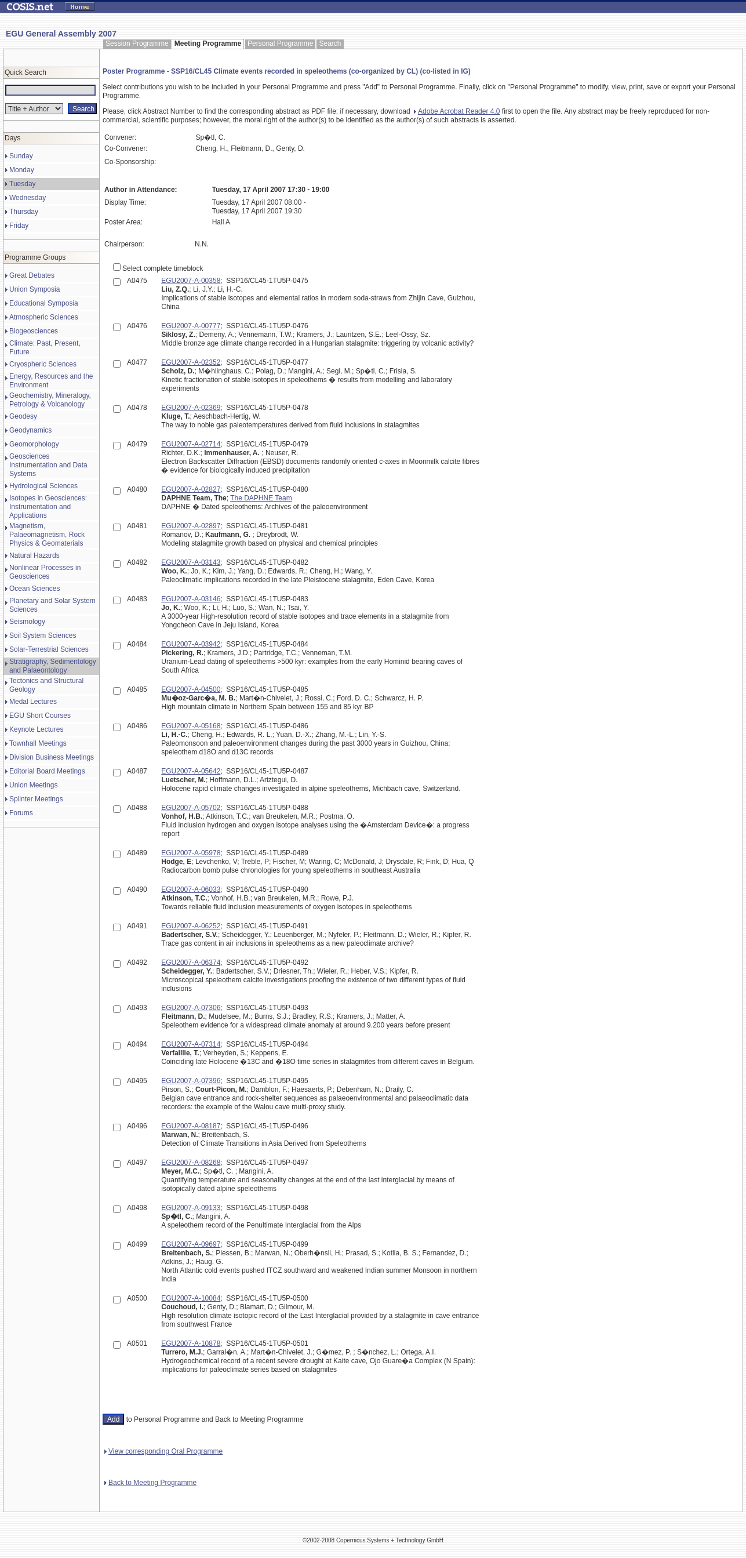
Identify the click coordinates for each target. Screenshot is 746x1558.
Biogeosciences (33, 331)
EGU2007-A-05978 (190, 853)
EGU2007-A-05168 (190, 726)
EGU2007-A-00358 (190, 281)
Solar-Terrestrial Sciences (49, 649)
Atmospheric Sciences (43, 317)
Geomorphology (34, 444)
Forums (21, 813)
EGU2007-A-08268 (190, 1162)
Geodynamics (30, 430)
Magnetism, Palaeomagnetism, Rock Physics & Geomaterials (47, 534)
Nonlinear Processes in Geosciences (45, 572)
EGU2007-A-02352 (190, 362)
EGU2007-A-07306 (190, 1008)
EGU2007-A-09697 (190, 1244)
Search (330, 43)
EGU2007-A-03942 (190, 644)
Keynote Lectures (36, 729)
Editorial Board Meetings (47, 771)
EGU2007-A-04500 (190, 689)
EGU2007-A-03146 (190, 599)
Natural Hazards (34, 555)
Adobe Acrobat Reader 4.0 (457, 111)
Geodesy (23, 416)
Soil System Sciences (42, 635)
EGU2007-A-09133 (190, 1208)
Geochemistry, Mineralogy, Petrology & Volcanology (50, 399)
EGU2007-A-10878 (190, 1343)
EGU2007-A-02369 (190, 408)
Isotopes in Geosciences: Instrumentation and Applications (48, 507)
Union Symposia (34, 289)
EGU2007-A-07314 (190, 1044)
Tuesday (22, 184)
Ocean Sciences (34, 588)
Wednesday (27, 198)
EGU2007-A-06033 (190, 889)
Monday (21, 170)
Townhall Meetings (38, 743)
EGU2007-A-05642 (190, 771)
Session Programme (137, 43)
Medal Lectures (33, 702)
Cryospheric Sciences (43, 364)
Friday (18, 225)
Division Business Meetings (51, 757)
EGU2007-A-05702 (190, 808)
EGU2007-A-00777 (190, 326)
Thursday (23, 212)
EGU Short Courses (40, 715)
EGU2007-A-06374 (190, 962)
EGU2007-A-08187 (190, 1126)
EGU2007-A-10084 (190, 1298)
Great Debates (31, 275)
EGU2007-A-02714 (190, 444)
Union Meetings (33, 785)
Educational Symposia (43, 303)
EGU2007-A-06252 (190, 926)
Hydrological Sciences (43, 486)
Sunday (21, 156)
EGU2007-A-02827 (190, 489)
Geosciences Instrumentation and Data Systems (48, 465)
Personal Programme (280, 43)
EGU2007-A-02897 (190, 526)
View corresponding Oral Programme (163, 1451)
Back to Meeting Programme (150, 1483)
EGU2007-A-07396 (190, 1081)
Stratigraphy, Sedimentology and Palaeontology (52, 666)
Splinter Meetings (36, 799)
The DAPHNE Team (261, 498)
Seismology (27, 622)
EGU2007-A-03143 (190, 562)
